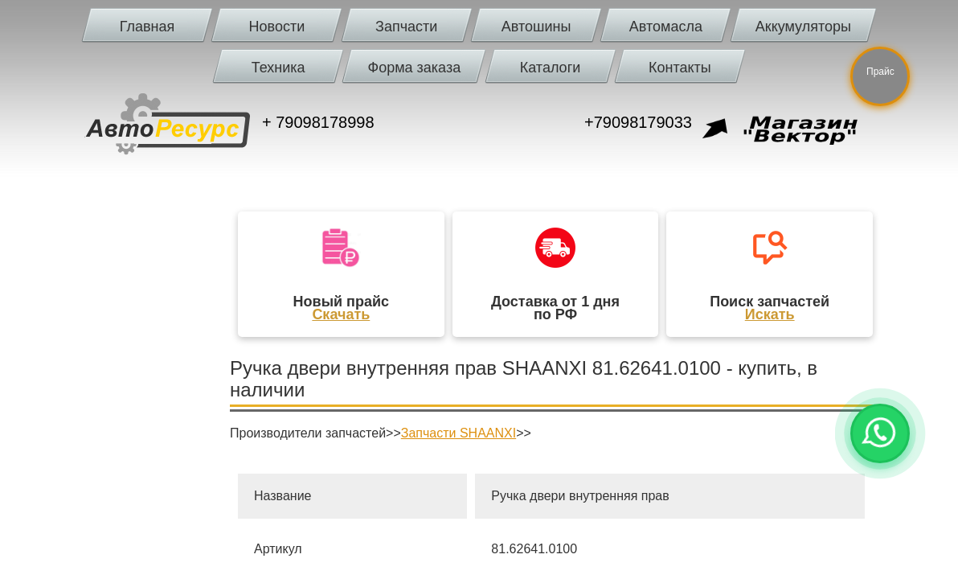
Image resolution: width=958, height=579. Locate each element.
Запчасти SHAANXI (458, 433)
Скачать (341, 314)
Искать (770, 314)
